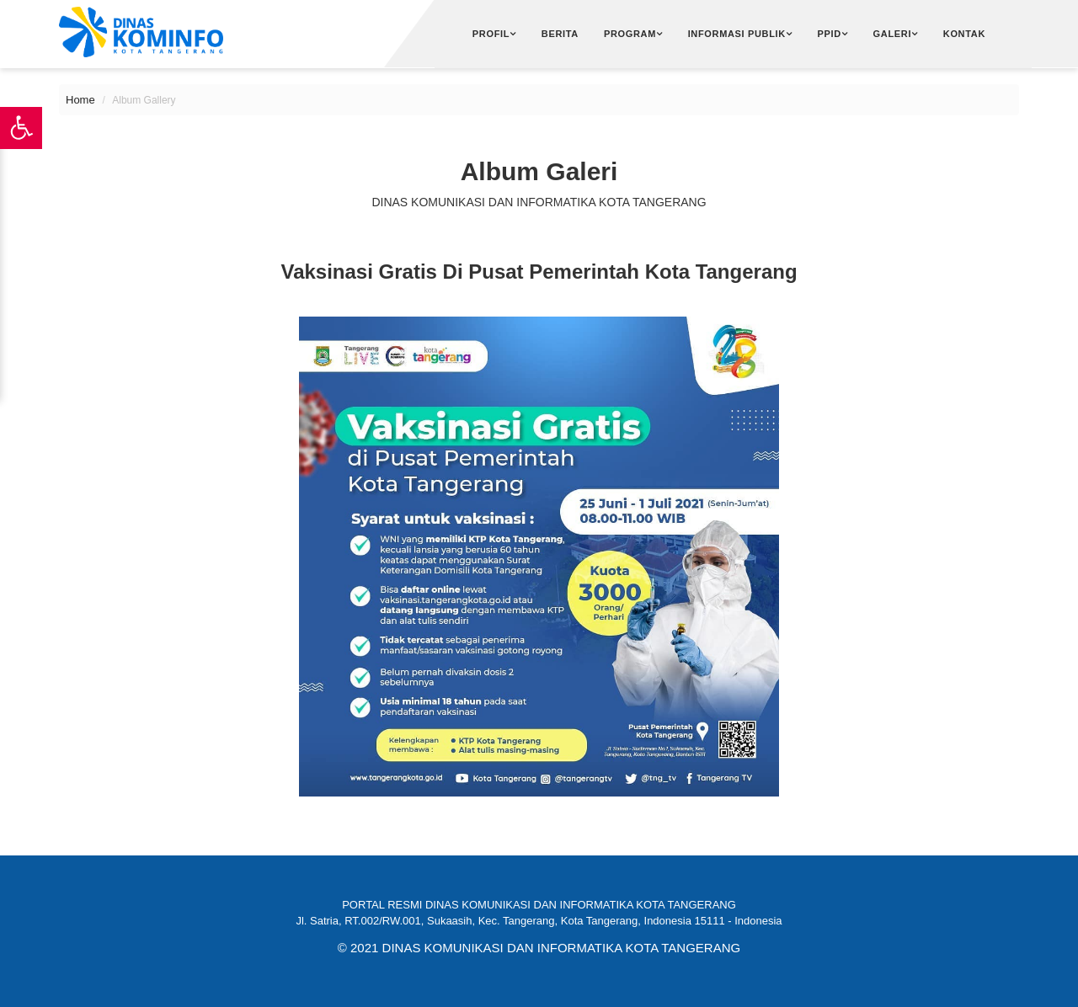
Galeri (892, 34)
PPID (829, 34)
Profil (491, 34)
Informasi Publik (737, 34)
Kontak (964, 34)
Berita (560, 34)
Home (80, 99)
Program (630, 34)
